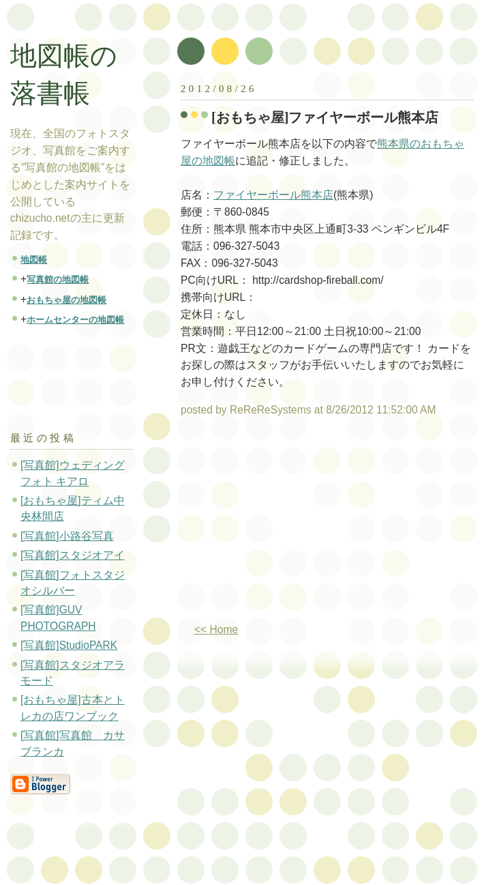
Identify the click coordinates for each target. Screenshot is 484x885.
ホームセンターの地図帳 (75, 320)
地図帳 (33, 260)
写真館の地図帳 (58, 279)
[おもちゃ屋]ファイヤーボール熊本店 (325, 117)
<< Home (216, 629)
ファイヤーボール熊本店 (273, 195)
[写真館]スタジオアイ (72, 555)
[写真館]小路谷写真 (67, 536)
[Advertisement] (295, 525)
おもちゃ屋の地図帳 (66, 300)
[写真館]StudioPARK (68, 645)
